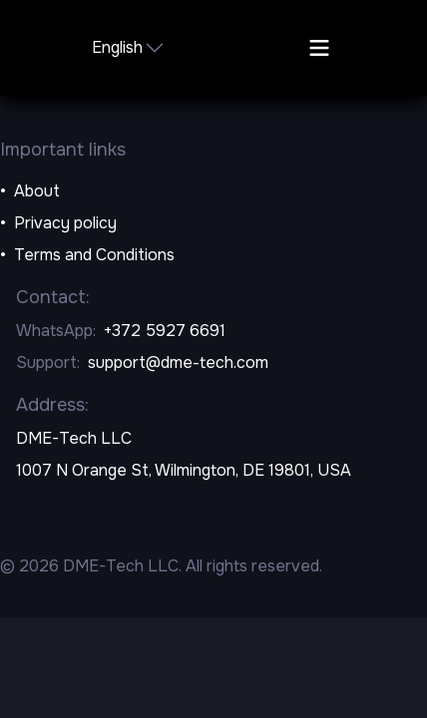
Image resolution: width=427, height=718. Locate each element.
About (37, 190)
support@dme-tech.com (178, 362)
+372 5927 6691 (164, 330)
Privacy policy (65, 222)
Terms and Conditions (94, 254)
